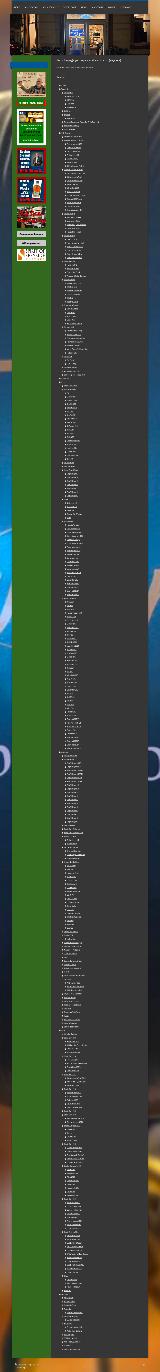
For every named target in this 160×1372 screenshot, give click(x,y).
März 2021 (70, 411)
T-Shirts (67, 972)
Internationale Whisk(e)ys (73, 943)
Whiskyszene (68, 521)
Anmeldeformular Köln (72, 371)
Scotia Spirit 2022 (70, 1089)
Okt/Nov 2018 (71, 624)
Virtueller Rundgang (71, 1034)
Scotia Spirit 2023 (70, 1074)
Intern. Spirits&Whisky (71, 470)
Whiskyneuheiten (70, 389)
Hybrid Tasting (72, 265)
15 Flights (70, 100)
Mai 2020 (70, 433)
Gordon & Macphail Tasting (76, 195)
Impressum (68, 1345)
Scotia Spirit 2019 (70, 1115)
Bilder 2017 (71, 1170)
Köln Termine (66, 133)
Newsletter (68, 1309)
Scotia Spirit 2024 (70, 1056)
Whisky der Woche (70, 756)
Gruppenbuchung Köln (74, 1327)
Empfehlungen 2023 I (74, 781)
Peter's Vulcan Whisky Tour (76, 338)
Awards (69, 1133)
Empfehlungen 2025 (74, 763)
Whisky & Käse (72, 287)
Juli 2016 (70, 693)
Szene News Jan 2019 (74, 532)
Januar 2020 (71, 444)
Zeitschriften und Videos (72, 968)
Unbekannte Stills (73, 561)
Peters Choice (72, 239)
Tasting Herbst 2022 (74, 1093)
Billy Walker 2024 (73, 1071)
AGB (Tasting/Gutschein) (72, 1342)
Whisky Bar (65, 89)
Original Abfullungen (71, 931)
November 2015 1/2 (74, 573)
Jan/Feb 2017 (72, 679)
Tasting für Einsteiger (74, 217)
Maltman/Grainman (73, 891)
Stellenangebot (69, 1334)
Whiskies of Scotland (74, 917)
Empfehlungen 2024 (74, 767)
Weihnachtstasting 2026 (75, 210)
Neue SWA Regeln (73, 525)
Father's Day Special (74, 148)
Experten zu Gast (73, 268)
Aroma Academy (69, 997)
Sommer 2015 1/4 (73, 595)
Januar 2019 (71, 616)
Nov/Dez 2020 (72, 419)
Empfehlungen (69, 759)
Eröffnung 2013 (72, 1272)
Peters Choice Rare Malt (75, 243)
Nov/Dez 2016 (72, 682)
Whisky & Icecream (73, 345)
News (63, 382)
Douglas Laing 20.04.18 (75, 1162)
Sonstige (70, 928)
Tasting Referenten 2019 (75, 1118)
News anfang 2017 (73, 551)
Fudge (66, 1016)
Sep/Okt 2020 (71, 422)
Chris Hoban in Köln (74, 1206)
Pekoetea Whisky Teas (72, 1012)
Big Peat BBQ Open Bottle (76, 173)
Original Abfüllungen (74, 851)
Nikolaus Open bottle (74, 203)
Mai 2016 (70, 701)
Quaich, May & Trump (74, 514)
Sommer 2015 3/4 (73, 587)
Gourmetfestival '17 (73, 1214)
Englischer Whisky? (73, 540)
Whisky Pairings (69, 280)
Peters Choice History (74, 254)
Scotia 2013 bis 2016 (71, 1232)
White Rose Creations (74, 990)
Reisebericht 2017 (73, 1173)
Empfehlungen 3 (72, 488)
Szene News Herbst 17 (75, 543)
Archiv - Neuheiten (70, 598)
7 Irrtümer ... (71, 510)
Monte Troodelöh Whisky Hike (77, 349)
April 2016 (70, 704)
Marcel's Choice (72, 309)
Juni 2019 (70, 602)
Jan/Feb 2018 (72, 649)
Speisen (67, 115)
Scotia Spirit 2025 (70, 1038)
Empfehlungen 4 (72, 485)
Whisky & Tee (71, 298)
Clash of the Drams (73, 206)
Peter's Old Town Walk (74, 342)
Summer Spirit (69, 327)
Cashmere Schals (70, 964)
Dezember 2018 (72, 620)
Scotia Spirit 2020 (70, 1111)
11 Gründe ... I (72, 507)
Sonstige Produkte (73, 858)
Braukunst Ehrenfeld (74, 1261)
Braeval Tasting (72, 159)
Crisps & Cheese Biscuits (72, 1005)
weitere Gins (71, 939)
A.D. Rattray (71, 866)
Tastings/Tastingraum (74, 1283)
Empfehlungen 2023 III (75, 774)
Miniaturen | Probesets (72, 950)
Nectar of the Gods (73, 192)
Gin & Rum (68, 356)
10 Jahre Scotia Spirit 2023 (76, 1078)
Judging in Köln (72, 1140)
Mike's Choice (71, 320)
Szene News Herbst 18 (75, 536)
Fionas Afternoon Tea (74, 323)
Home (63, 85)
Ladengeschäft (72, 1279)
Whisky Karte (71, 107)
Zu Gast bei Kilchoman (74, 1151)
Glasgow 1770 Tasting (74, 199)
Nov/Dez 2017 (72, 653)
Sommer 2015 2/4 (73, 591)
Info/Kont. (64, 1294)
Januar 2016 (71, 715)
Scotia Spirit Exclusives (72, 829)
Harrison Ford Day (73, 151)
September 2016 (73, 690)
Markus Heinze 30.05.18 (75, 1159)
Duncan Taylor (72, 880)
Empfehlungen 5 (72, 481)
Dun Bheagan (72, 888)
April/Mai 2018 (72, 642)
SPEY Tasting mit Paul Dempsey (78, 1254)
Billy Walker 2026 (73, 188)
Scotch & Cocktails (73, 294)
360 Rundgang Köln (71, 1338)
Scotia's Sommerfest (74, 334)
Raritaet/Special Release (72, 946)
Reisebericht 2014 (73, 1195)
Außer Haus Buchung (74, 1331)
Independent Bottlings (71, 862)
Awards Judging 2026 (74, 144)
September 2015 (73, 580)
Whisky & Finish (72, 301)
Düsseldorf (65, 378)
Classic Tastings (69, 213)
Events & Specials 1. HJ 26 (73, 140)
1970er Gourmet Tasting (75, 166)
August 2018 (71, 631)
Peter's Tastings (69, 236)
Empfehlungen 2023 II (74, 778)
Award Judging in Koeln (75, 1246)
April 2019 (70, 609)
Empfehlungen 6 (72, 477)
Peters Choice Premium (75, 246)
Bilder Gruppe (72, 1137)
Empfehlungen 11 (73, 785)
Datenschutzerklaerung (72, 1349)
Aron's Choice (72, 316)
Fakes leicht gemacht (74, 547)
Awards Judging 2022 (74, 1107)
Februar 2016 (72, 712)
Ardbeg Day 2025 (73, 840)
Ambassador (71, 1129)
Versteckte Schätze (73, 221)
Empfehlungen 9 (72, 792)
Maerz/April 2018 (73, 646)
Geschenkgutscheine (71, 1316)
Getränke (67, 111)
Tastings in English (70, 367)
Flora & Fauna (72, 899)
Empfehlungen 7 (72, 474)
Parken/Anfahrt (69, 1301)
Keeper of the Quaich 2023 (76, 1082)
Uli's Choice (71, 313)
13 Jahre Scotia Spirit (74, 177)
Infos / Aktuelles (69, 129)
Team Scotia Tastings (71, 305)
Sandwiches (71, 118)
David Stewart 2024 (74, 1067)
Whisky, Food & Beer (74, 283)
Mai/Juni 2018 (72, 638)
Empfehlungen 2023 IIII (75, 770)
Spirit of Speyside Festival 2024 (77, 1063)
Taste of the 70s (72, 184)
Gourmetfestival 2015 (74, 1250)
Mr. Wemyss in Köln (73, 1236)
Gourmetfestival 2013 (74, 1268)
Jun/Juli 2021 (71, 404)
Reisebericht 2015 (73, 1188)
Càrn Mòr (70, 910)
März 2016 (70, 708)
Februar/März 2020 (73, 441)
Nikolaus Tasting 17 (73, 1203)
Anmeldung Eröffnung (71, 126)
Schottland (67, 1291)
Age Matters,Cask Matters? (76, 225)
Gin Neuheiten (69, 463)
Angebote (64, 752)
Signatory (70, 921)
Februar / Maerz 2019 (74, 613)
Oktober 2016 (71, 686)
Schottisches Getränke (72, 1027)
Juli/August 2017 (72, 664)
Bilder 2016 (71, 1177)
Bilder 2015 (71, 1184)
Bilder (63, 1030)
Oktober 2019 (71, 452)
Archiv (69, 518)
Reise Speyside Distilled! (75, 1155)
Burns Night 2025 (73, 1041)
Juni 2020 (70, 430)
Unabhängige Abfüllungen (76, 855)
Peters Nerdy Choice (74, 250)
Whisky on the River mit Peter (77, 1045)
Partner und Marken (71, 847)
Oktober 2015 (71, 576)
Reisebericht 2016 (73, 1181)
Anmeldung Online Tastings (76, 276)
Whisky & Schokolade (74, 290)
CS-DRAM (70, 895)
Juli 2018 (70, 635)
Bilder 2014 (71, 1192)
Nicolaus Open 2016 (74, 1239)
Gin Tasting (71, 360)
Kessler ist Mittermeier (74, 1258)
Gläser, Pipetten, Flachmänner (74, 975)
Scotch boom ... (72, 558)
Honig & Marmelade (71, 1023)
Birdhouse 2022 (72, 1100)
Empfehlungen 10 (73, 789)
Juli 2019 (70, 459)
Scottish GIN (68, 935)
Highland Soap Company (72, 994)
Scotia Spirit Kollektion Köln (73, 833)
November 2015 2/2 (74, 726)
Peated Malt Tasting (74, 232)
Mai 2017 (70, 671)
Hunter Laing (71, 876)
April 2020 (70, 437)
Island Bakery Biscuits (71, 1001)
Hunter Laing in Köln (74, 1228)
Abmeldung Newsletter (75, 1313)
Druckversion (22, 1365)
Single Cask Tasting (73, 228)
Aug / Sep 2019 (72, 455)
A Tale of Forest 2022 (74, 1096)
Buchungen (68, 1323)
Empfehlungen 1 (72, 496)
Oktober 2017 (71, 657)
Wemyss (70, 869)
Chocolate (67, 1008)
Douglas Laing (72, 884)
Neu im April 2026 (73, 96)
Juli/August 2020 (72, 426)
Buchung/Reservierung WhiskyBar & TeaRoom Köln (82, 122)
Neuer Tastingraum (73, 1287)
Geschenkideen (69, 825)
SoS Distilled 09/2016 (74, 1243)
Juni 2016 (70, 697)
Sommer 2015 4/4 (73, 583)
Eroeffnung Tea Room (74, 1148)
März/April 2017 (72, 675)
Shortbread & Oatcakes (72, 1019)
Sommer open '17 (73, 1217)
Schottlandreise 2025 (74, 1052)
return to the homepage (85, 67)
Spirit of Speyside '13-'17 (72, 1166)
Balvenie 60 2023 (73, 1085)
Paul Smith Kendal (73, 913)
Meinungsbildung (73, 569)
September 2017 (73, 660)
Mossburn (70, 924)
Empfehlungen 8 (72, 796)
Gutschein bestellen (73, 1320)
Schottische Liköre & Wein (73, 961)
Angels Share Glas (73, 983)
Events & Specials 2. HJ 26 (73, 170)
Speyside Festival (73, 1049)
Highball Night (72, 353)
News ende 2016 (73, 554)
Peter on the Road (73, 272)
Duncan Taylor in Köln (74, 1210)
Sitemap (35, 1365)
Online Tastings (69, 261)
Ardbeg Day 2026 (73, 155)
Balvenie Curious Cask (74, 181)
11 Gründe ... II (72, 503)
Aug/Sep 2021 (72, 400)
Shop (66, 1276)
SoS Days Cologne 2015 (75, 1265)
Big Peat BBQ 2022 (73, 1104)
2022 (68, 393)
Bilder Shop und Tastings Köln (74, 375)
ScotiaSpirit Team (70, 1305)
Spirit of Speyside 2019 (75, 1122)
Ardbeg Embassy (70, 836)
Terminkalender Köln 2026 (73, 137)
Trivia (66, 499)
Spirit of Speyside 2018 (72, 1126)
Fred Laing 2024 (72, 1060)
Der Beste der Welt (73, 529)
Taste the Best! (72, 162)
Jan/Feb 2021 (72, 415)
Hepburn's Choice (73, 873)
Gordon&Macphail (73, 902)
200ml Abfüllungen (70, 953)
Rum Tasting (71, 364)
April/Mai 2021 (72, 408)
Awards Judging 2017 (74, 1221)
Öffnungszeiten (69, 1298)
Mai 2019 (70, 606)
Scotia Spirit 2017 (70, 1199)
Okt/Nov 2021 (71, 397)
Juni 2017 (70, 668)
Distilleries (70, 104)
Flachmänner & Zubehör (75, 986)
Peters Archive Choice (74, 258)
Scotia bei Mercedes (74, 1225)
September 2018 (73, 628)
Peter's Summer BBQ (74, 331)
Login (142, 1365)
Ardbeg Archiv (72, 844)
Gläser (69, 979)
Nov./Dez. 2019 (72, 448)
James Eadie (71, 906)
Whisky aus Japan (73, 565)
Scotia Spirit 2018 (70, 1144)
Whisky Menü (68, 93)
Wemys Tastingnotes (74, 748)
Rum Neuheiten (69, 466)
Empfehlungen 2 (72, 492)
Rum (66, 957)
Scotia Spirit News (70, 386)
